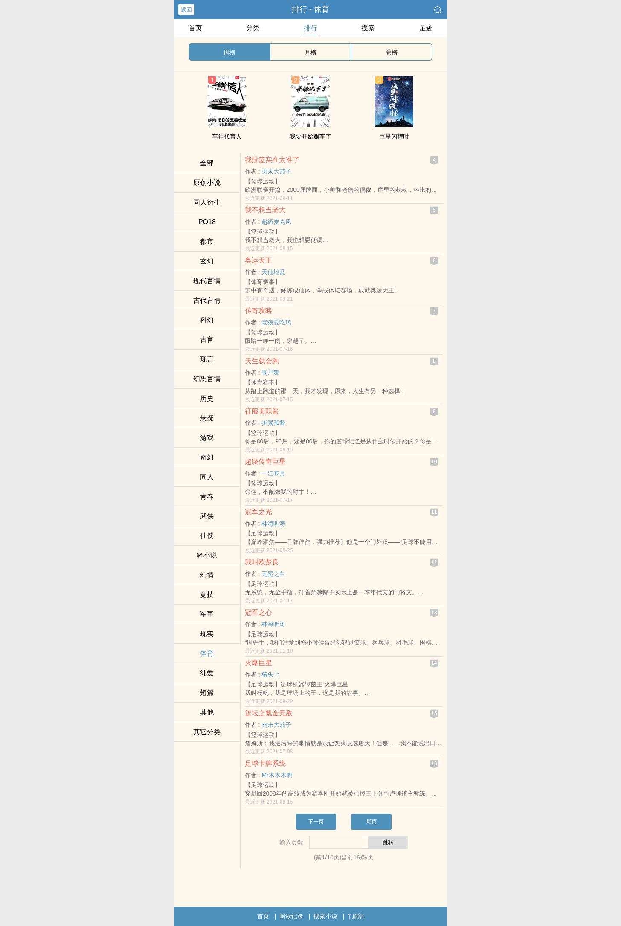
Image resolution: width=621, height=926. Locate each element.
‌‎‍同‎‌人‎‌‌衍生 (207, 202)
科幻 (207, 320)
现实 (207, 633)
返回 (186, 9)
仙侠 (207, 535)
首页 (195, 28)
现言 (207, 359)
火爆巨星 (258, 662)
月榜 (310, 52)
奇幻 (207, 457)
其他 (207, 712)
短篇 (207, 692)
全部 (207, 163)
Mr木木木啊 (276, 775)
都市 (207, 241)
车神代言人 (227, 136)
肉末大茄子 (276, 171)
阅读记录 (291, 916)
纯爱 (207, 673)
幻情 (207, 575)
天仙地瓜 (273, 272)
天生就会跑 (262, 361)
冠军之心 (258, 612)
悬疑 (207, 418)
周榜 (229, 52)
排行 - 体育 (310, 9)
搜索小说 (325, 916)
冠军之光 (258, 511)
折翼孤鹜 (273, 423)
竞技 (207, 594)
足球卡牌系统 (265, 763)
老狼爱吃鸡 (276, 322)
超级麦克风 (276, 221)
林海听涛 (273, 523)
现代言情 (207, 280)
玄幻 (207, 261)
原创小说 (207, 182)
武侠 (207, 516)
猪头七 (270, 674)
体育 (207, 653)
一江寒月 (273, 473)
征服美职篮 (262, 411)
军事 (207, 614)
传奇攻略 (258, 310)
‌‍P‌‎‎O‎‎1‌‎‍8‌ (207, 222)
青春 (207, 496)
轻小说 (207, 555)
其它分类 (207, 731)
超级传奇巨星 (265, 461)
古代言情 (207, 300)
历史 (207, 398)
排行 (310, 28)
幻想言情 (207, 378)
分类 (253, 28)
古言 (207, 339)
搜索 (368, 28)
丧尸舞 (270, 372)
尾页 (371, 822)
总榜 (392, 52)
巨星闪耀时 (394, 136)
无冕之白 (273, 573)
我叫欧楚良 (262, 562)
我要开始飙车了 (310, 136)
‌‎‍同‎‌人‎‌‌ (207, 476)
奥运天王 (258, 260)
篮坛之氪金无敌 (269, 713)
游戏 (207, 437)
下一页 (316, 822)
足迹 (426, 28)
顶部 (356, 916)
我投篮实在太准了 (272, 159)
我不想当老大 (265, 210)
